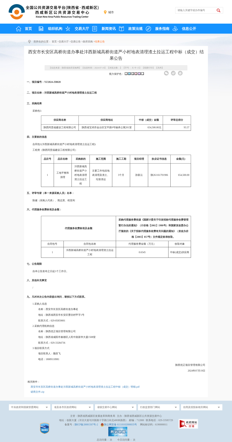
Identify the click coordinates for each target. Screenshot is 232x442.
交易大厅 (82, 29)
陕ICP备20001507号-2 (86, 424)
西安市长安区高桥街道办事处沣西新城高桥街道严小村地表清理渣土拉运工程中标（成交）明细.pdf (85, 386)
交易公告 (76, 41)
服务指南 (162, 29)
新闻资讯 (109, 29)
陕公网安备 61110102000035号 (120, 424)
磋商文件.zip (37, 391)
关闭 (159, 68)
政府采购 (88, 41)
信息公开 (189, 29)
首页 (28, 29)
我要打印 (148, 68)
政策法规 (135, 29)
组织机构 (55, 29)
